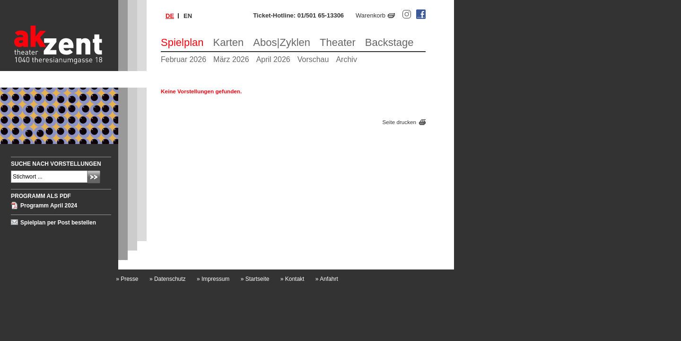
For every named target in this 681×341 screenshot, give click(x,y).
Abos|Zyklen (281, 42)
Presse (127, 279)
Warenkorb (370, 15)
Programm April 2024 (48, 205)
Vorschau (313, 59)
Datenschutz (167, 279)
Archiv (346, 59)
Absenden (93, 176)
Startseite (255, 279)
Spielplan (182, 42)
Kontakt (292, 279)
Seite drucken (399, 122)
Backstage (389, 42)
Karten (228, 42)
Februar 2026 (183, 59)
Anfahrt (326, 279)
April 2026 (273, 59)
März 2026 (231, 59)
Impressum (213, 279)
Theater (338, 42)
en (187, 15)
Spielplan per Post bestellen (58, 222)
